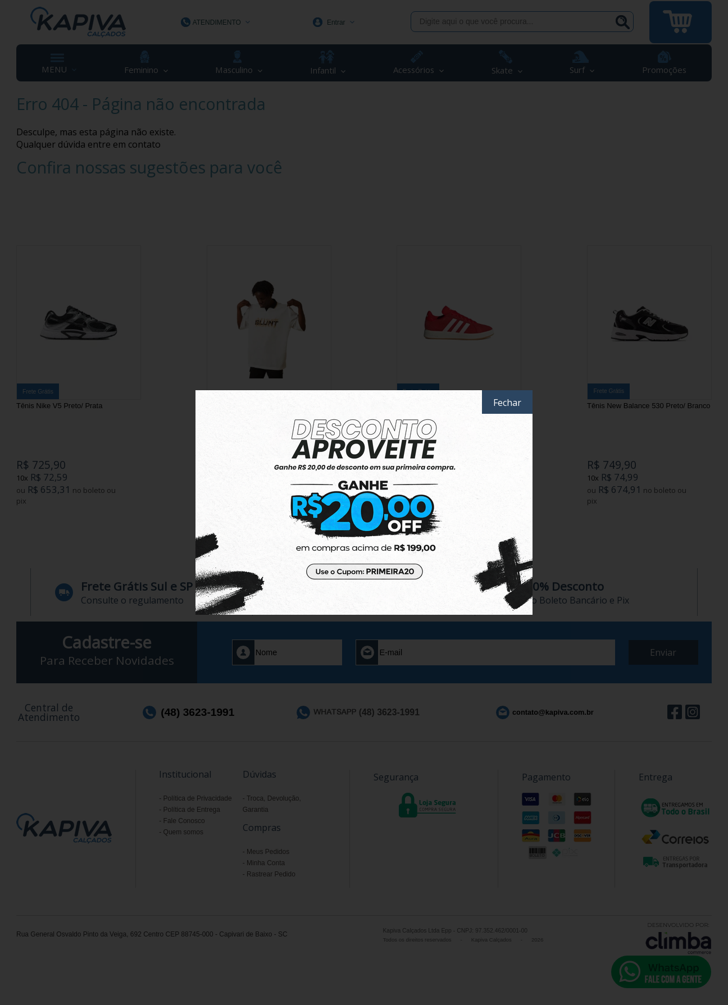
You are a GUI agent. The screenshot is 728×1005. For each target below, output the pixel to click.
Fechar (507, 402)
